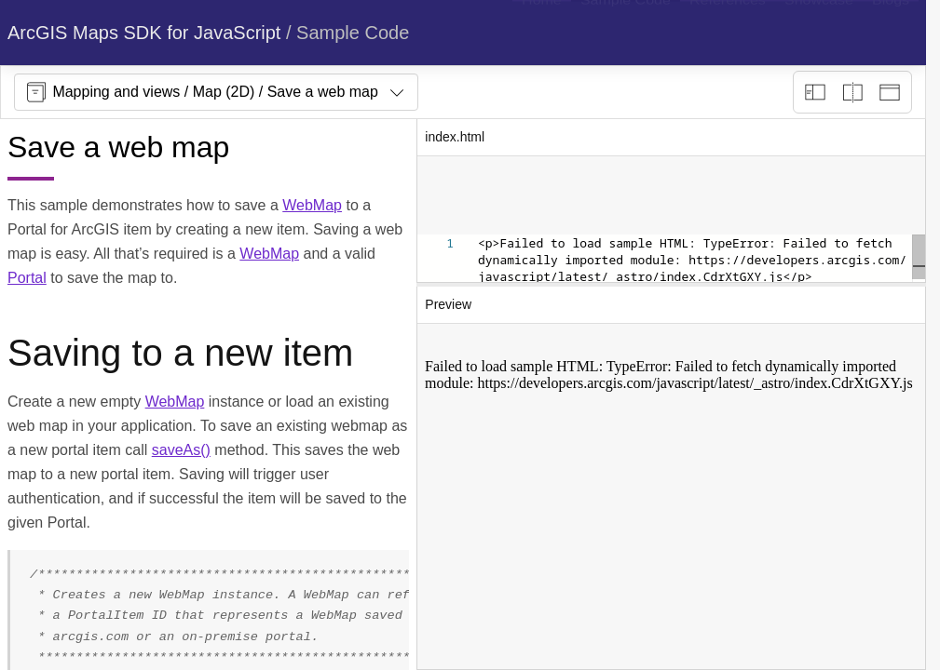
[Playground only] (852, 92)
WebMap (312, 205)
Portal (27, 278)
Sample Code (352, 32)
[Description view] (815, 92)
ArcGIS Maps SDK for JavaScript (143, 32)
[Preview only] (889, 92)
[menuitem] (541, 32)
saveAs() (181, 450)
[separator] (671, 285)
